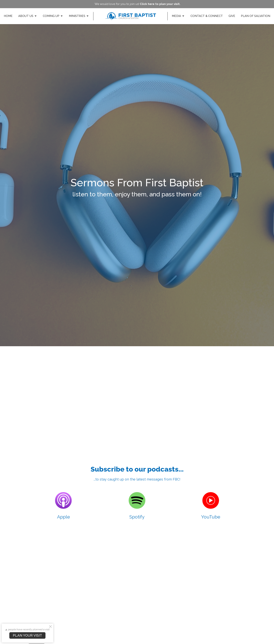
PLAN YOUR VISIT (27, 635)
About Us (27, 16)
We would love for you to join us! (137, 4)
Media (178, 16)
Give (232, 16)
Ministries (79, 16)
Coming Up (53, 16)
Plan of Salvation (255, 16)
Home (8, 16)
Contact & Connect (206, 16)
